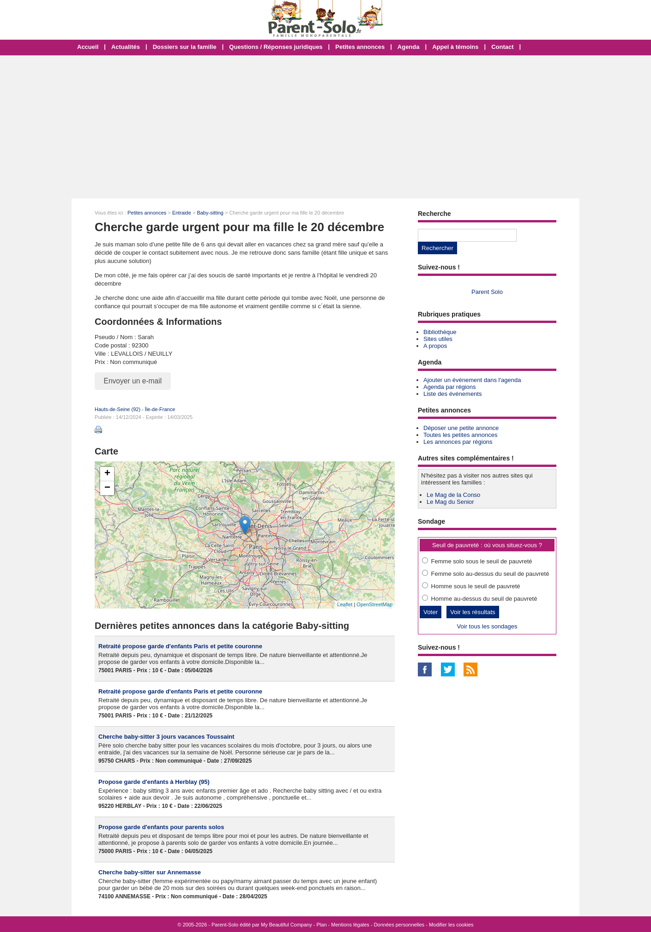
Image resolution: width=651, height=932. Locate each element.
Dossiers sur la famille (185, 46)
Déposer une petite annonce (461, 427)
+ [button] (107, 474)
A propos (435, 345)
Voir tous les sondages (487, 626)
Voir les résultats (472, 612)
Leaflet (344, 604)
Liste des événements (452, 393)
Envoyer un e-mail (133, 381)
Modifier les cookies (451, 924)
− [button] (107, 488)
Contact (502, 46)
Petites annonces (360, 46)
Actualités (125, 46)
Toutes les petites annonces (460, 434)
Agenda (409, 46)
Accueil (87, 46)
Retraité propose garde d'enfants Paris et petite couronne (180, 646)
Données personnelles (399, 924)
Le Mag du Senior (450, 501)
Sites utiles (437, 338)
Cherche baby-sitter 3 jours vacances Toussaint (166, 736)
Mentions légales (350, 924)
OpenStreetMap (374, 604)
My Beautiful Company (286, 924)
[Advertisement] (325, 126)
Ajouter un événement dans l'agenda (472, 379)
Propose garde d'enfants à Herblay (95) (154, 781)
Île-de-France (160, 409)
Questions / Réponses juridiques (275, 46)
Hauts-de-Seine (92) (117, 409)
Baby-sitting (210, 212)
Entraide (181, 212)
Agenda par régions (449, 386)
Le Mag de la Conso (453, 494)
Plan (322, 924)
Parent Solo (487, 291)
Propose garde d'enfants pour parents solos (161, 827)
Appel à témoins (455, 46)
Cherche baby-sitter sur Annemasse (149, 872)
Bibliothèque (440, 332)
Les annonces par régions (458, 441)
